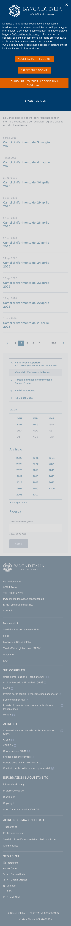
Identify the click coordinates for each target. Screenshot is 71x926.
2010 (35, 488)
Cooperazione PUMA (14, 751)
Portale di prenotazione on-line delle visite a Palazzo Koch (28, 707)
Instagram (10, 862)
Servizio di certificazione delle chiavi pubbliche (29, 839)
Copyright (8, 803)
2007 (36, 494)
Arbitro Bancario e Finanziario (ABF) (23, 682)
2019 (35, 470)
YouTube (10, 868)
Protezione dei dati (13, 833)
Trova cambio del (21, 521)
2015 (52, 476)
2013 (35, 482)
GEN (19, 418)
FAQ (5, 660)
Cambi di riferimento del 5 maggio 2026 (26, 144)
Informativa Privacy (13, 784)
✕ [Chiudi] (67, 4)
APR (19, 424)
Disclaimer (9, 796)
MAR (51, 418)
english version (35, 102)
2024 (52, 457)
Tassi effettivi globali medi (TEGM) (22, 648)
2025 (35, 457)
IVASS (6, 688)
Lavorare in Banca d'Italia (17, 641)
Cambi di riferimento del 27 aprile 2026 (26, 244)
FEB (35, 418)
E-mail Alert (11, 897)
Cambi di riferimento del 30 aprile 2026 (26, 184)
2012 (52, 482)
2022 (35, 464)
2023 (19, 464)
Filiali (6, 635)
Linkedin (9, 885)
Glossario (8, 654)
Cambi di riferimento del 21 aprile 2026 (26, 324)
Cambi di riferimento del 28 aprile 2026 (26, 224)
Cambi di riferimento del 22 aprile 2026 (26, 304)
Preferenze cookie (13, 790)
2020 (19, 470)
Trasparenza (10, 826)
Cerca (18, 543)
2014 (19, 482)
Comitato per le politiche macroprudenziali (26, 768)
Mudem (7, 714)
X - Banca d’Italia (14, 874)
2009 (52, 488)
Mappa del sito (11, 623)
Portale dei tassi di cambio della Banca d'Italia (33, 381)
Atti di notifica (10, 845)
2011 (19, 488)
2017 (19, 476)
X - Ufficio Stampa (15, 879)
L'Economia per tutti (14, 699)
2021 (52, 464)
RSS (7, 891)
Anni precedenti (20, 502)
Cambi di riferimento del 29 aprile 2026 (26, 204)
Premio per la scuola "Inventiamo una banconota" (30, 693)
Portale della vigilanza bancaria (20, 762)
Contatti (7, 610)
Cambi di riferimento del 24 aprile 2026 (26, 264)
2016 (35, 476)
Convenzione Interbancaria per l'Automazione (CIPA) (28, 732)
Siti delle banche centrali (17, 756)
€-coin (7, 739)
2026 (19, 457)
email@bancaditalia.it (22, 604)
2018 (52, 470)
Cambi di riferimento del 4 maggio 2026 (26, 164)
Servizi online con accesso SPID (21, 629)
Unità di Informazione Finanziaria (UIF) (24, 676)
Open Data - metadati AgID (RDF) (21, 809)
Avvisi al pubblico (25, 390)
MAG (35, 424)
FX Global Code (24, 397)
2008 (19, 494)
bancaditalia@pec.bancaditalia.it (26, 598)
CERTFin (8, 745)
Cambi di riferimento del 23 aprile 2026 (26, 284)
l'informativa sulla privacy (25, 34)
